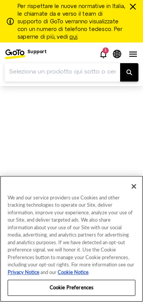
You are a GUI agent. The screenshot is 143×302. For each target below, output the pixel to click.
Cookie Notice (73, 272)
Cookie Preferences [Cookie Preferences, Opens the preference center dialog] (71, 287)
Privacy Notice (23, 272)
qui (73, 37)
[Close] (133, 186)
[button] (103, 54)
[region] (71, 239)
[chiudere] (134, 6)
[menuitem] (26, 54)
